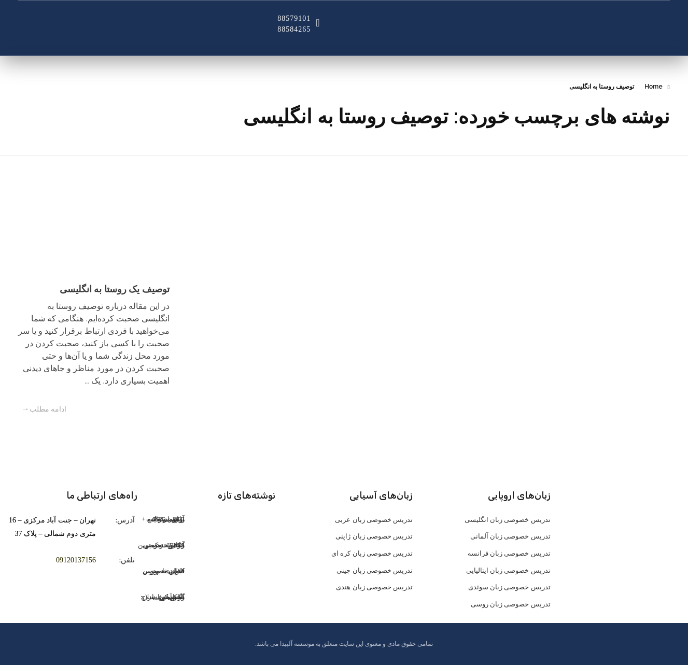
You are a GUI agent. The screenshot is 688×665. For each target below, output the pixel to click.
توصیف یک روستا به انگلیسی (115, 289)
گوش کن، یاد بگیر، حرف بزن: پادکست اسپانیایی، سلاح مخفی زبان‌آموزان (163, 597)
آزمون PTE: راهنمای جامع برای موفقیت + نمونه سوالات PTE (163, 519)
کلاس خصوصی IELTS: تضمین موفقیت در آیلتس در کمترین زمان (161, 545)
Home (653, 86)
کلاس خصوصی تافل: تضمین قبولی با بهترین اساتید (164, 571)
